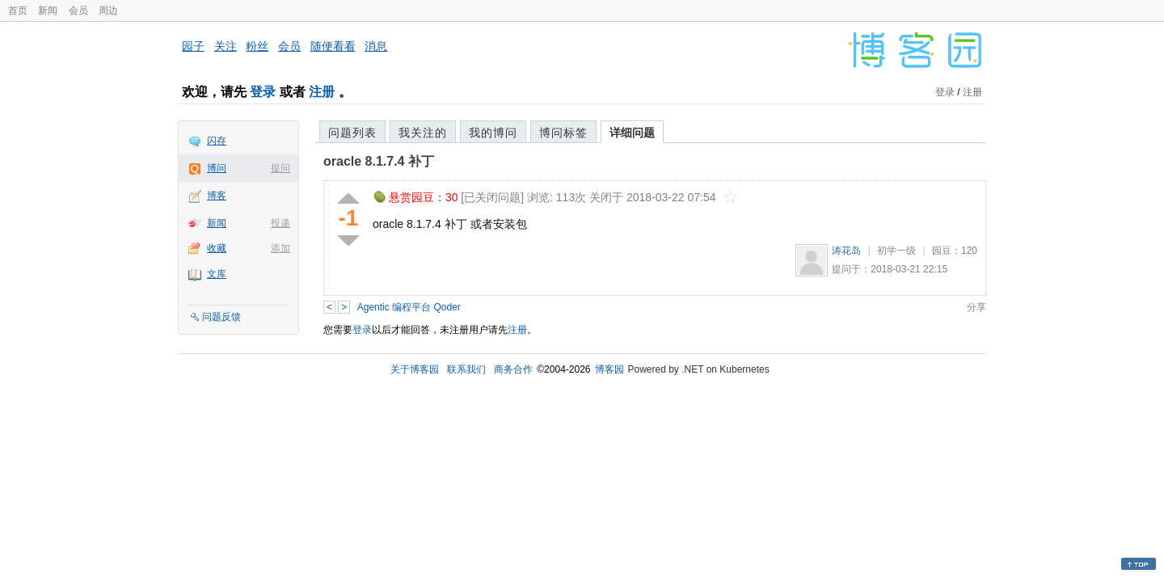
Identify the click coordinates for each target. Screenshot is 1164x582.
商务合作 (513, 369)
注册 (322, 92)
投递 (280, 223)
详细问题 (632, 132)
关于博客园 (414, 369)
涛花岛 (846, 250)
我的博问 (493, 132)
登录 (263, 92)
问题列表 (352, 132)
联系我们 (466, 369)
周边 (108, 10)
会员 (78, 10)
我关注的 (423, 132)
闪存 (216, 140)
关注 (225, 46)
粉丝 (257, 46)
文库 (216, 274)
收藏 (216, 248)
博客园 (609, 369)
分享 (976, 307)
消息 (376, 46)
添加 (280, 248)
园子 (193, 46)
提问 (280, 168)
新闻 (47, 10)
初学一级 (896, 250)
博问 (216, 168)
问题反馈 (221, 317)
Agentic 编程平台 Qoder (409, 307)
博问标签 (563, 132)
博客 (216, 195)
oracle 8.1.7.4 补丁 (378, 161)
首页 (17, 10)
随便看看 (333, 46)
